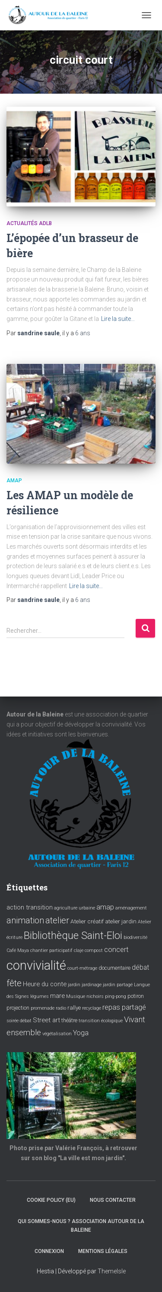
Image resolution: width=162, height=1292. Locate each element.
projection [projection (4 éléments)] (17, 1008)
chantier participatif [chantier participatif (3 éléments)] (51, 950)
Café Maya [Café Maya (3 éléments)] (17, 950)
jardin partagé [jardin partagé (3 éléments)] (118, 985)
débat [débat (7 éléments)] (140, 967)
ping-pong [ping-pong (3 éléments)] (115, 996)
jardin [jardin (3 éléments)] (74, 985)
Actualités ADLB (29, 223)
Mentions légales (102, 1251)
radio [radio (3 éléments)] (61, 1008)
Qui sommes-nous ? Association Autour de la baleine (81, 1225)
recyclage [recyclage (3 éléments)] (91, 1008)
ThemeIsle (112, 1271)
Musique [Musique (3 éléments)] (75, 996)
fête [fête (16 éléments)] (14, 983)
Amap (14, 481)
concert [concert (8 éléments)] (116, 949)
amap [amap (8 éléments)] (105, 907)
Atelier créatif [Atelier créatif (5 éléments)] (87, 921)
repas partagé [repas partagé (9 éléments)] (124, 1007)
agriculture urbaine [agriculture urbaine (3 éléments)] (74, 908)
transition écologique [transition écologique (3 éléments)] (101, 1021)
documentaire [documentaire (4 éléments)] (114, 968)
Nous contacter (113, 1200)
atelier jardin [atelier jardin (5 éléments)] (121, 921)
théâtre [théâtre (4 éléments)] (69, 1020)
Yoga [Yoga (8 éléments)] (81, 1033)
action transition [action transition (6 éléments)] (29, 907)
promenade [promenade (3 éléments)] (42, 1008)
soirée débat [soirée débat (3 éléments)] (19, 1021)
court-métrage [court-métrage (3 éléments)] (82, 968)
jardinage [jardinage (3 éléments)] (92, 985)
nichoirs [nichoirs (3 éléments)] (95, 996)
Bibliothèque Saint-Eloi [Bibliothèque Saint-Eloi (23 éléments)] (73, 935)
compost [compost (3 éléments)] (94, 950)
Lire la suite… (118, 318)
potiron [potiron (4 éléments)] (135, 996)
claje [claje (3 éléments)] (78, 950)
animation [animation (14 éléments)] (25, 920)
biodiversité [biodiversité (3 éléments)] (135, 937)
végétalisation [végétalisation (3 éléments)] (57, 1034)
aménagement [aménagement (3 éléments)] (131, 908)
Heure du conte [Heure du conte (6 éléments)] (45, 984)
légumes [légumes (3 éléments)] (39, 996)
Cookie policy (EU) (51, 1200)
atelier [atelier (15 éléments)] (57, 920)
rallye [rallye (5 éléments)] (74, 1007)
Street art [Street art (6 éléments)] (46, 1020)
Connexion (49, 1251)
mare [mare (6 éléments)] (57, 996)
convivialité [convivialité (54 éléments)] (36, 965)
